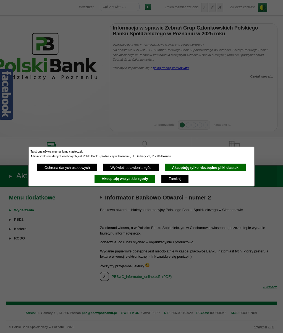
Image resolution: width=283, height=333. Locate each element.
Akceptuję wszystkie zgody (125, 179)
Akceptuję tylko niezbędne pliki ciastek (205, 168)
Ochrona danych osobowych (67, 168)
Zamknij (175, 179)
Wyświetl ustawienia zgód (131, 168)
